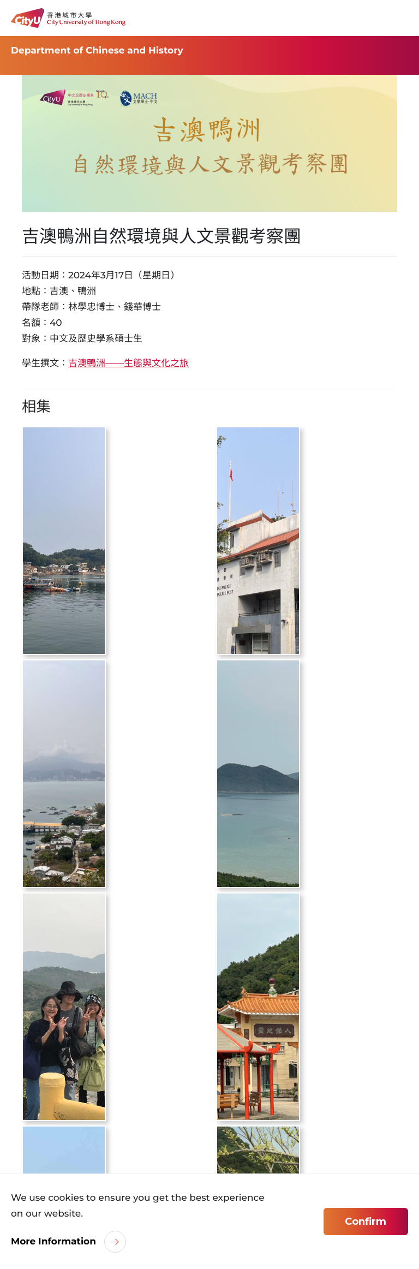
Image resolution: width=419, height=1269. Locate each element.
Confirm (365, 1222)
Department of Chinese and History (97, 50)
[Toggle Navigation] (400, 18)
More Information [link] (53, 1241)
